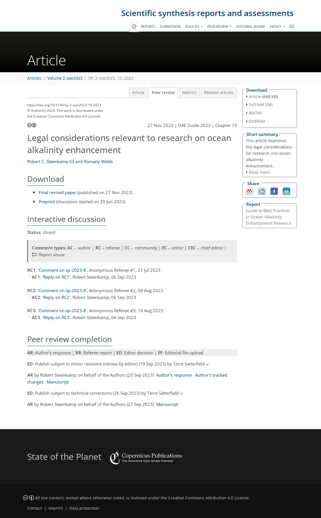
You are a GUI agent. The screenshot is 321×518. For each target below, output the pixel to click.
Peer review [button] (218, 26)
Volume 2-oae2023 (65, 78)
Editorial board (250, 26)
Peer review (163, 92)
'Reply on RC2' (56, 297)
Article (138, 92)
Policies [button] (192, 26)
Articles (34, 78)
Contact (34, 508)
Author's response (174, 375)
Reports (148, 26)
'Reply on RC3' (56, 317)
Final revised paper (57, 192)
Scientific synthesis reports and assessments (207, 12)
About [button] (276, 26)
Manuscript (58, 382)
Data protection (84, 508)
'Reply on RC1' (56, 277)
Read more (259, 172)
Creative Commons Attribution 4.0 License (208, 498)
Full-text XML (261, 104)
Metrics (189, 92)
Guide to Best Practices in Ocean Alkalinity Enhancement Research (268, 217)
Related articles (219, 92)
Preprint (47, 201)
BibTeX (255, 113)
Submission (170, 26)
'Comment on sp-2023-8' (62, 270)
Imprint (55, 508)
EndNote (257, 121)
